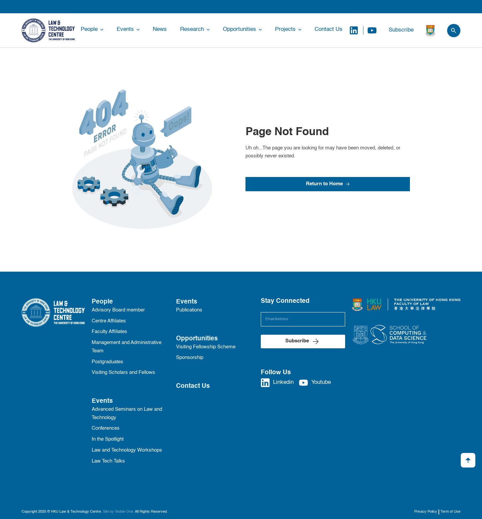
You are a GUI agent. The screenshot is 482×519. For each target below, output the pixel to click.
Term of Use (450, 512)
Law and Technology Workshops (127, 450)
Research (192, 29)
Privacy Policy (425, 512)
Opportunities (239, 29)
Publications (189, 310)
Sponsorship (189, 357)
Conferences (106, 428)
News (160, 29)
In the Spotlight (108, 439)
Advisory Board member (118, 310)
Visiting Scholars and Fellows (123, 372)
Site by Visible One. (118, 512)
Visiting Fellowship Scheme (206, 347)
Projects (285, 29)
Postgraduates (107, 362)
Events (125, 29)
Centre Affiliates (109, 321)
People (89, 29)
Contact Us (328, 29)
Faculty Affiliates (109, 331)
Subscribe (401, 30)
